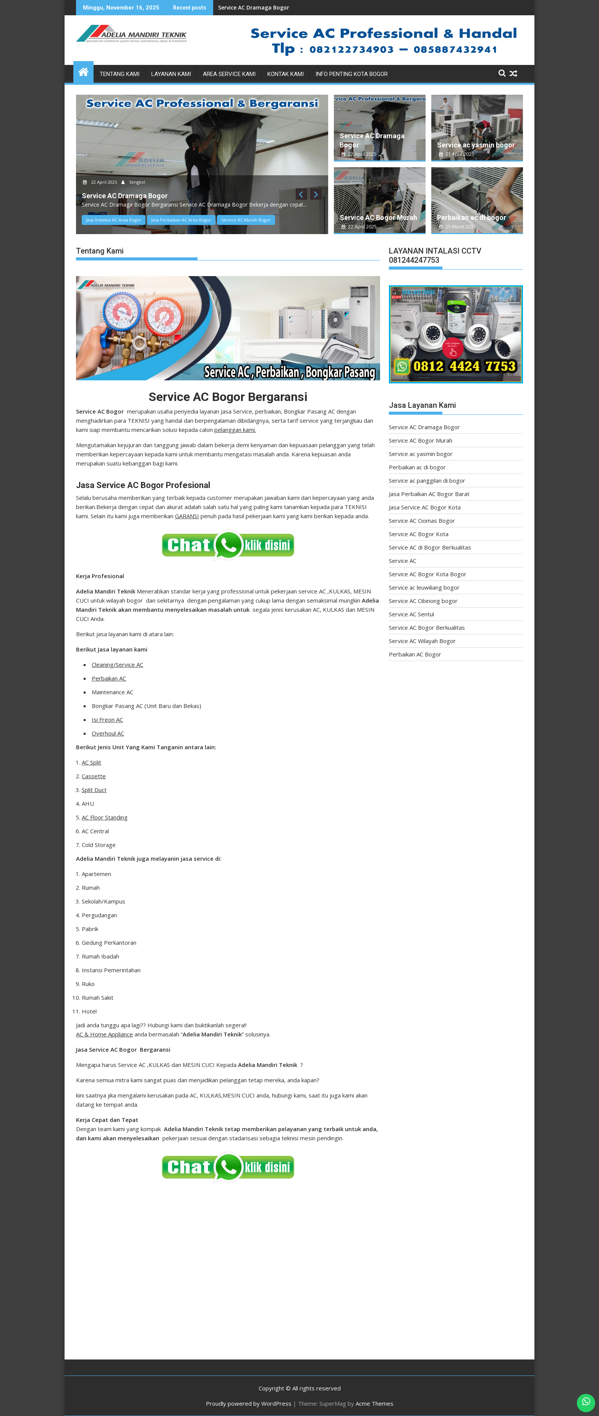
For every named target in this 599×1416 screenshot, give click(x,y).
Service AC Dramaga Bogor (253, 7)
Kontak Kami (285, 74)
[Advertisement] (294, 1288)
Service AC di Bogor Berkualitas (430, 547)
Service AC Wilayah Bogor (422, 641)
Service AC (402, 560)
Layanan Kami (171, 74)
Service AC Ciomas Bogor (422, 520)
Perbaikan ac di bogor (471, 217)
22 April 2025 (100, 182)
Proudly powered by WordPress (248, 1403)
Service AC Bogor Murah (378, 217)
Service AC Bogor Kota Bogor (427, 574)
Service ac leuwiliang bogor (424, 587)
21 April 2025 (456, 154)
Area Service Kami (229, 74)
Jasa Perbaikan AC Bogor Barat (429, 494)
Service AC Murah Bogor (246, 220)
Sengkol (133, 182)
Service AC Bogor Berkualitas (427, 627)
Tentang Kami (119, 74)
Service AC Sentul (411, 614)
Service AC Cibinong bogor (423, 601)
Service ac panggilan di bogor (427, 480)
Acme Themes (374, 1403)
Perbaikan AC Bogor (415, 654)
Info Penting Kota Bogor (352, 74)
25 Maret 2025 (457, 226)
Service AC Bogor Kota (418, 534)
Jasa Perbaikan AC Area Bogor (181, 220)
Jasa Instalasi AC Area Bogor (113, 220)
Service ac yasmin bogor (476, 145)
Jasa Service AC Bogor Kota (425, 507)
